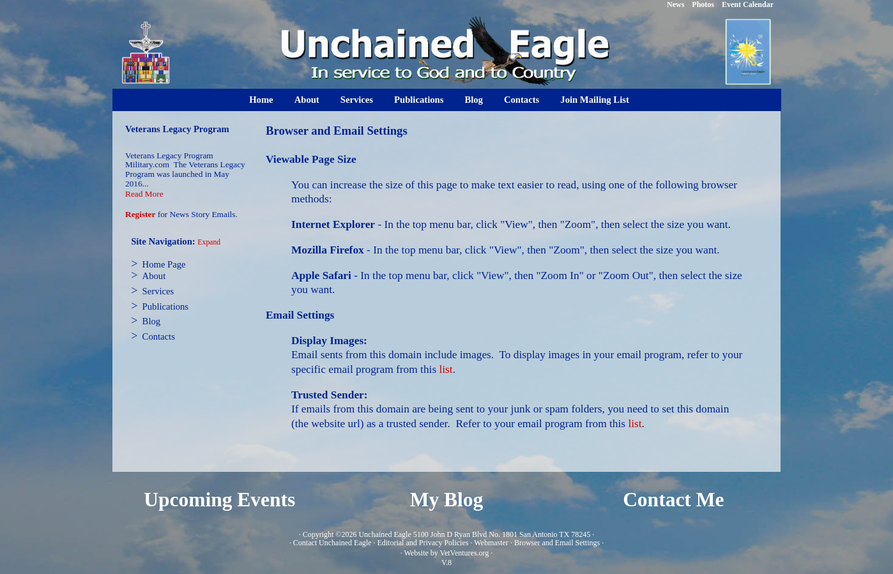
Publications (418, 99)
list (445, 369)
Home (261, 99)
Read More (144, 194)
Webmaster (491, 542)
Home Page (164, 264)
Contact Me (673, 499)
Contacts (521, 99)
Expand (208, 242)
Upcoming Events (219, 499)
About (306, 99)
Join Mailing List (594, 99)
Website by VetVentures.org (446, 552)
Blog (473, 99)
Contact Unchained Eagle (332, 542)
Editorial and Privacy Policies (422, 542)
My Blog (447, 499)
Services (356, 99)
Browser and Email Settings (557, 542)
